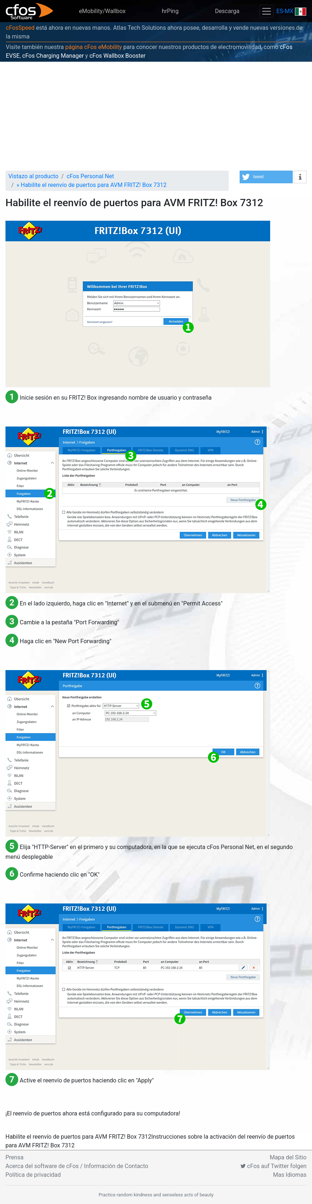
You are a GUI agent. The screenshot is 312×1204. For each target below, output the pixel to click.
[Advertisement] (156, 116)
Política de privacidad (33, 1174)
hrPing (170, 11)
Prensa (14, 1157)
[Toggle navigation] (266, 11)
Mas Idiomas (290, 1174)
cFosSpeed (20, 27)
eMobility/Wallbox (102, 11)
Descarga (227, 11)
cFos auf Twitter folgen (273, 1166)
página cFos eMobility (93, 47)
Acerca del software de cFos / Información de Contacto (76, 1166)
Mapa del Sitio (288, 1157)
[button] (266, 177)
